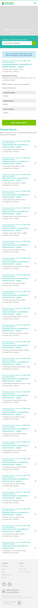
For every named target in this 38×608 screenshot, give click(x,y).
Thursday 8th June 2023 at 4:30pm (14, 534)
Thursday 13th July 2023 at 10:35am (14, 483)
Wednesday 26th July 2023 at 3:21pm (15, 450)
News (3, 569)
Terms (9, 603)
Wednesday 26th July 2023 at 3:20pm (15, 467)
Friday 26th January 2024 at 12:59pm (15, 183)
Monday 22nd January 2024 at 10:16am (15, 216)
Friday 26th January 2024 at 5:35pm (14, 149)
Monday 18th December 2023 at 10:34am (16, 333)
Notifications (5, 566)
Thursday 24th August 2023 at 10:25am (15, 400)
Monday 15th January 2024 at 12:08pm (15, 233)
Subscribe (34, 43)
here (15, 55)
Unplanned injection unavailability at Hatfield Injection (18, 545)
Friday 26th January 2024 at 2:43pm (14, 166)
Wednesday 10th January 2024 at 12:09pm (16, 266)
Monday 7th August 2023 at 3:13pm (14, 417)
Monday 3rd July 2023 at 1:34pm (13, 69)
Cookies (21, 566)
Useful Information (7, 574)
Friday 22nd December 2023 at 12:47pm (16, 316)
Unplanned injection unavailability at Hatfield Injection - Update (18, 64)
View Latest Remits (19, 123)
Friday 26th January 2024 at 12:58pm (15, 199)
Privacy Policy (23, 569)
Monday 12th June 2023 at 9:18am (14, 517)
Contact (4, 577)
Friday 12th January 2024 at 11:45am (15, 249)
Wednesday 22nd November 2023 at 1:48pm (17, 366)
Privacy (4, 603)
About (3, 572)
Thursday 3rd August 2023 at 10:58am (15, 433)
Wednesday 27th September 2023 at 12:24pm (17, 383)
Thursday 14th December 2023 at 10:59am (16, 350)
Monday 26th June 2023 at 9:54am (14, 500)
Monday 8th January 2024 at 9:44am (14, 300)
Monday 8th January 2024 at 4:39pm (15, 283)
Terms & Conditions (24, 572)
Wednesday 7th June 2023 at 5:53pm (15, 550)
